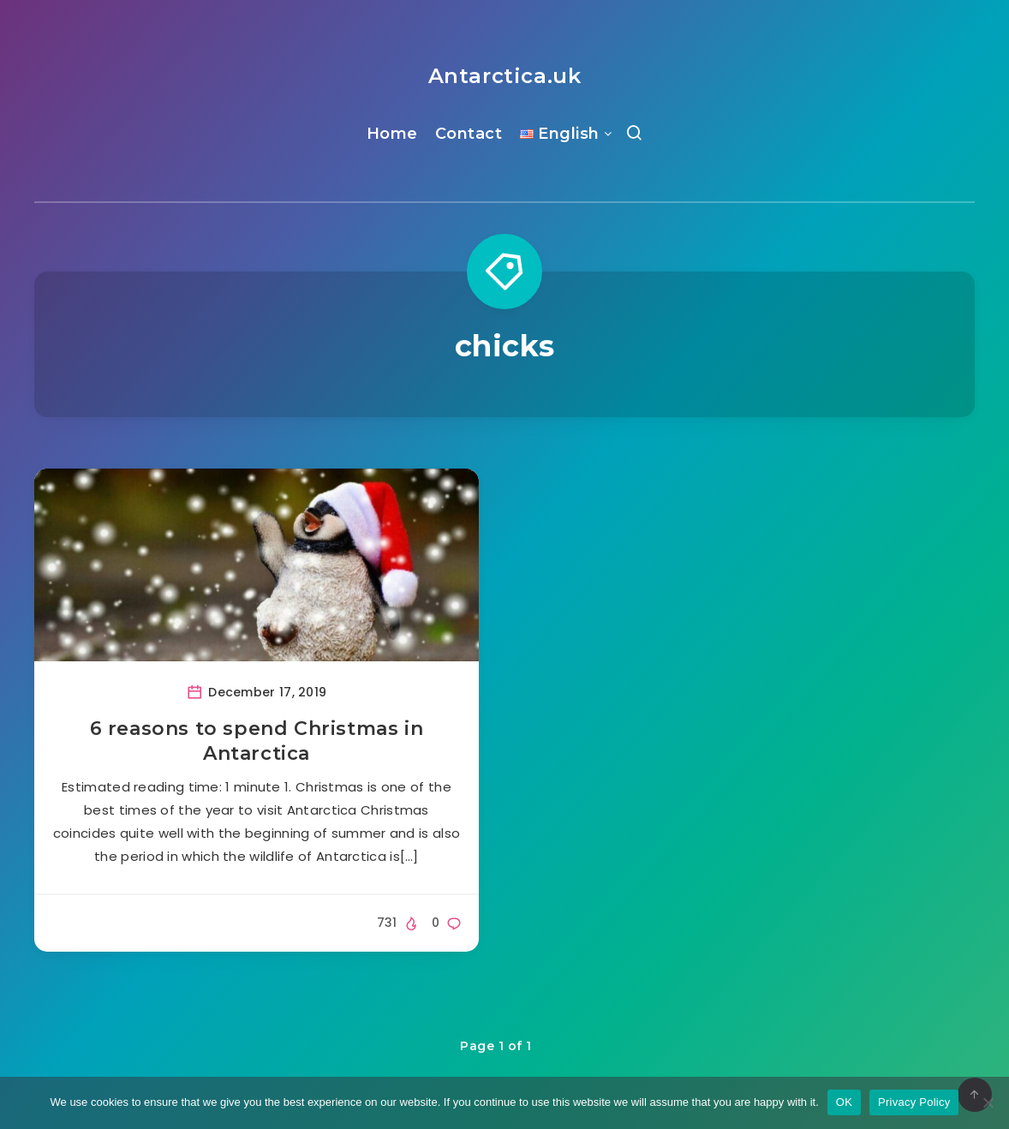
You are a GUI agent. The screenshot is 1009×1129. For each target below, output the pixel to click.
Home (392, 133)
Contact (469, 133)
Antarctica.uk (505, 75)
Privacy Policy (914, 1102)
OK (844, 1102)
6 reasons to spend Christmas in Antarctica (257, 741)
